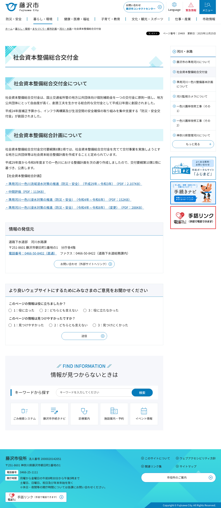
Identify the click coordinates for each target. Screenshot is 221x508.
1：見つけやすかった (29, 325)
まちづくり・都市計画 (44, 28)
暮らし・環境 (22, 28)
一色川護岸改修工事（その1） (193, 108)
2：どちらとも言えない (61, 310)
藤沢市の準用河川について (193, 62)
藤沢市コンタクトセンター (141, 6)
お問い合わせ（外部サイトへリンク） (84, 264)
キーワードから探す (32, 392)
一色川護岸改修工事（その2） (193, 122)
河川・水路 (65, 28)
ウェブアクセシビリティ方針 (198, 458)
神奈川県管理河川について (193, 135)
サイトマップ (188, 466)
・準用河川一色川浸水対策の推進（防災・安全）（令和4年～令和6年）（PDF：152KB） (68, 199)
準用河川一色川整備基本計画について (195, 84)
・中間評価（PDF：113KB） (25, 191)
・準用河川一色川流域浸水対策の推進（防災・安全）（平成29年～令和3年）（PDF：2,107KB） (73, 183)
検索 (142, 392)
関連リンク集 (153, 466)
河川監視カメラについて (192, 96)
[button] (174, 7)
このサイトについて (157, 458)
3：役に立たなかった (103, 310)
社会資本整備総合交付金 (192, 72)
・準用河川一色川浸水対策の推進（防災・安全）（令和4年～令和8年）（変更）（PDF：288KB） (74, 207)
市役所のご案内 (177, 477)
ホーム (9, 28)
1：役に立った (24, 310)
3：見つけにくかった (113, 325)
